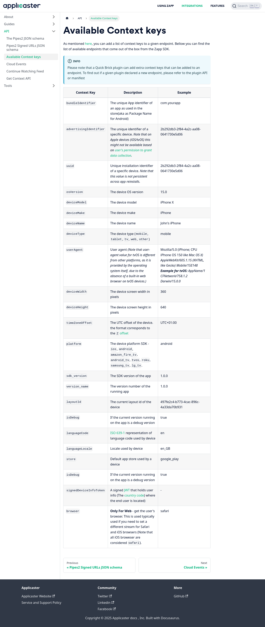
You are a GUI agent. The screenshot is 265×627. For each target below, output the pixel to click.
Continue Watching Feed (25, 71)
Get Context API (18, 78)
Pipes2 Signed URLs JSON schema (25, 47)
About (8, 17)
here (88, 43)
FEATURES (217, 6)
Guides (9, 24)
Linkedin (106, 602)
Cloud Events (16, 64)
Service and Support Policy (41, 602)
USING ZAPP (165, 6)
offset (124, 333)
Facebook (107, 609)
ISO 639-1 (117, 433)
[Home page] (67, 18)
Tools (8, 85)
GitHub (181, 596)
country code (134, 495)
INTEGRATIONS (192, 6)
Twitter (105, 596)
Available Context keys (23, 57)
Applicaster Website (38, 596)
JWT (127, 490)
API (6, 31)
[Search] (246, 6)
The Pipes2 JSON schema (25, 38)
